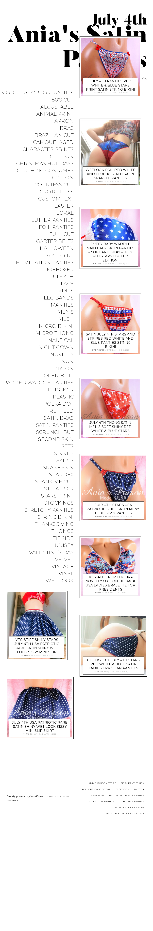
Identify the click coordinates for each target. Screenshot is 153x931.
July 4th (62, 277)
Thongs (62, 531)
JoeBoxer (60, 270)
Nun (67, 361)
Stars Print (57, 496)
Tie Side (63, 538)
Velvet (64, 559)
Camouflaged (53, 142)
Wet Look (60, 581)
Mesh (66, 319)
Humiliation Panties (45, 262)
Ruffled (61, 411)
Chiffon (62, 156)
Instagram (97, 903)
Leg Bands (59, 298)
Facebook (122, 897)
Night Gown (56, 347)
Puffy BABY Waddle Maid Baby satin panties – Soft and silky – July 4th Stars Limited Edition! (110, 330)
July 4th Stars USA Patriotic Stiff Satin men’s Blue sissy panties (113, 587)
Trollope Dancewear (95, 897)
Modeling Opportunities (37, 93)
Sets (68, 446)
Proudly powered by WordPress (25, 904)
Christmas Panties (131, 909)
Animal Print (55, 114)
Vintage (62, 567)
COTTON (63, 178)
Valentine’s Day (51, 552)
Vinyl (66, 574)
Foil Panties (56, 227)
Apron (64, 121)
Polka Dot (58, 404)
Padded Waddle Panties (38, 383)
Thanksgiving (54, 524)
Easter (64, 206)
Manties (62, 305)
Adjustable (57, 107)
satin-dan (111, 171)
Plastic (63, 397)
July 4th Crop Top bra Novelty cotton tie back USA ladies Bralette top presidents (110, 661)
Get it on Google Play (129, 915)
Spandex (61, 475)
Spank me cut (54, 482)
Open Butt (59, 376)
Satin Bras (59, 418)
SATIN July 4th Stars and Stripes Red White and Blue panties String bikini (110, 418)
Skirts (65, 460)
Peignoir (61, 390)
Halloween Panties (100, 909)
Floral (63, 213)
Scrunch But (55, 432)
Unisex (64, 545)
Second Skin (56, 439)
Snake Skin (58, 468)
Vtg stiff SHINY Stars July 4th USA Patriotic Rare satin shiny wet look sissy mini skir (110, 754)
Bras (67, 128)
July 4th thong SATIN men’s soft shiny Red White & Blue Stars (110, 505)
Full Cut (61, 234)
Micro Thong (54, 333)
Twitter (139, 897)
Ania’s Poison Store (102, 891)
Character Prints (48, 149)
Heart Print (56, 255)
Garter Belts (55, 241)
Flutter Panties (51, 220)
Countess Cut (54, 185)
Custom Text (56, 199)
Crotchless (57, 192)
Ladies (64, 291)
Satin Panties (55, 425)
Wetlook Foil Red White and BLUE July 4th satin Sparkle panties (110, 252)
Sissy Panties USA (132, 891)
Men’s (65, 312)
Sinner (64, 453)
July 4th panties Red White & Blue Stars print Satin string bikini (110, 163)
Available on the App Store (124, 921)
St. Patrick (59, 489)
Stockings (59, 503)
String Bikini (56, 517)
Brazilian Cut (54, 135)
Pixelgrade (13, 908)
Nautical (61, 340)
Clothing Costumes (45, 171)
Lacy (67, 284)
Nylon (64, 369)
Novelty (62, 354)
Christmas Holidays (45, 163)
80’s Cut (62, 100)
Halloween (57, 248)
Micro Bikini (56, 326)
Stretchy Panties (49, 510)
